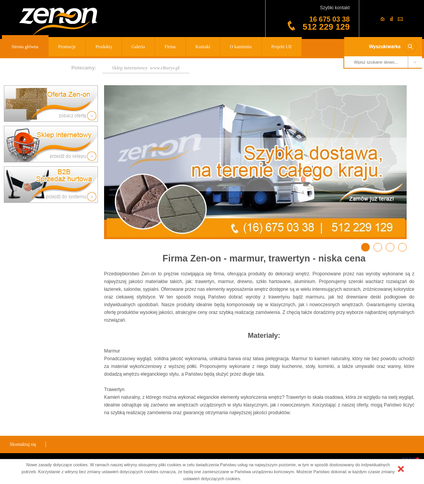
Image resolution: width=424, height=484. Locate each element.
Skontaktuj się (23, 444)
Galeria (138, 46)
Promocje (67, 46)
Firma (170, 46)
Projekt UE (281, 46)
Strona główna (25, 46)
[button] (401, 469)
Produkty (104, 46)
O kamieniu (240, 46)
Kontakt (202, 46)
